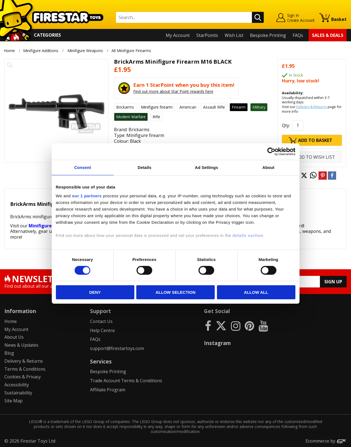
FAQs (298, 35)
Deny (95, 292)
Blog (9, 353)
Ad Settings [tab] (206, 167)
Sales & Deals (327, 35)
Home (9, 50)
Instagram (217, 343)
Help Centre (102, 330)
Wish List (234, 35)
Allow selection (175, 292)
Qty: (286, 125)
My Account (178, 35)
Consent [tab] (82, 167)
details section (247, 235)
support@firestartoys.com (117, 348)
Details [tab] (144, 167)
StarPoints (207, 35)
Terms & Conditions (24, 369)
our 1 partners (87, 195)
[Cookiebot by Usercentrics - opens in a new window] (271, 151)
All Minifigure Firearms (132, 50)
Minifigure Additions (40, 50)
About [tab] (268, 167)
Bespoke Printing (268, 35)
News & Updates (21, 345)
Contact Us (101, 321)
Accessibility (16, 385)
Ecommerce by (326, 441)
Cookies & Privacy (22, 377)
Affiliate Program (107, 390)
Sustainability (18, 393)
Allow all (256, 292)
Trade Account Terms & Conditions (126, 381)
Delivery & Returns (311, 106)
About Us (14, 337)
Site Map (13, 401)
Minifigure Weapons (85, 50)
